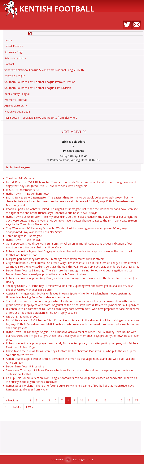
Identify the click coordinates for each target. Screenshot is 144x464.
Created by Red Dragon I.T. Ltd (72, 459)
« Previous (12, 400)
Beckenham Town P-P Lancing (25, 366)
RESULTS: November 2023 (22, 316)
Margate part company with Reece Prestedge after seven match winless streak (55, 259)
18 (6, 407)
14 (112, 400)
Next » (17, 407)
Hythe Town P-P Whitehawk (23, 240)
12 (97, 400)
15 (120, 400)
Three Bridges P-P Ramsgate (24, 236)
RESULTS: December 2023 (22, 190)
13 (105, 400)
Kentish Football (48, 8)
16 (128, 400)
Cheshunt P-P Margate (20, 178)
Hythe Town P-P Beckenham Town (28, 193)
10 (81, 400)
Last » (29, 407)
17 (136, 400)
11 (89, 400)
